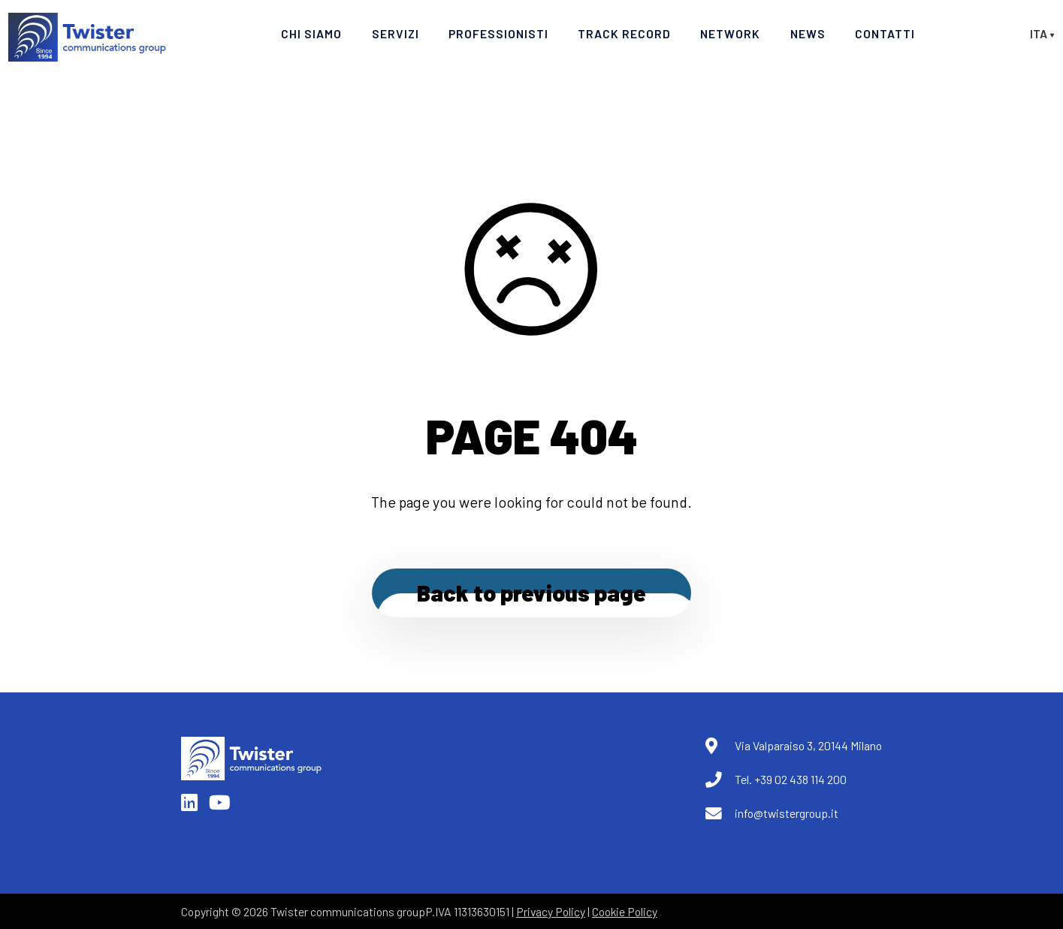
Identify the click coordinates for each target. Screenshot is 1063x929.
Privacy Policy (550, 911)
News (808, 33)
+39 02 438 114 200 (800, 779)
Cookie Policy (624, 911)
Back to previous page (531, 592)
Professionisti (498, 33)
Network (730, 33)
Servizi (395, 33)
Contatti (885, 33)
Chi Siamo (311, 33)
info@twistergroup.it (786, 813)
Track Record (624, 33)
